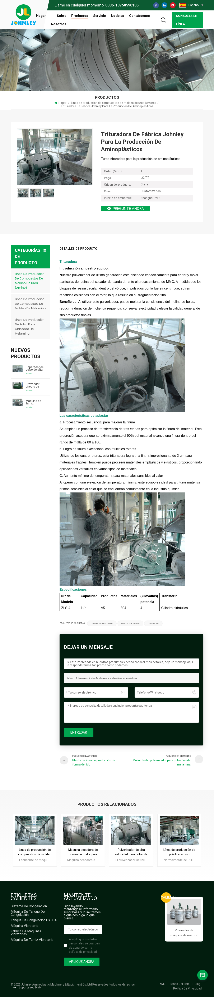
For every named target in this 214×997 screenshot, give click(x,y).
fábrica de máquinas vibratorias (26, 933)
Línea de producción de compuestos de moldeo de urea (34, 852)
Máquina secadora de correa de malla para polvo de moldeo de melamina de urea (83, 852)
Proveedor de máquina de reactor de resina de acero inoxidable (184, 933)
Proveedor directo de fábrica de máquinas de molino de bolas (34, 385)
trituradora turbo (153, 623)
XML (162, 984)
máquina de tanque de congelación (28, 913)
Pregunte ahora (125, 208)
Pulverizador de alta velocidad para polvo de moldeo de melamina (131, 852)
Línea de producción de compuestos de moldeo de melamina (30, 303)
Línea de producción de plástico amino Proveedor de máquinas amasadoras (179, 852)
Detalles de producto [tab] (78, 249)
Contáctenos (139, 16)
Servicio (99, 16)
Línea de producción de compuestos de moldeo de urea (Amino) (113, 102)
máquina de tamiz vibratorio (32, 940)
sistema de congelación (29, 906)
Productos (79, 16)
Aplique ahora (81, 962)
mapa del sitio (180, 984)
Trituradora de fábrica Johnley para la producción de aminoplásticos (106, 678)
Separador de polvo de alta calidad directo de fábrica (35, 368)
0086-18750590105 (122, 5)
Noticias (117, 16)
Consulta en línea (186, 20)
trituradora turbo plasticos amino (102, 623)
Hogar (41, 16)
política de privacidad (187, 988)
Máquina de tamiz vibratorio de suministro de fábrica (35, 402)
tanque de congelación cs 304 (33, 920)
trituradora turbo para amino (130, 623)
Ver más (29, 374)
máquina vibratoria (24, 926)
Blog (197, 984)
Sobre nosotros (58, 20)
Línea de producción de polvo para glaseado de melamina (30, 327)
